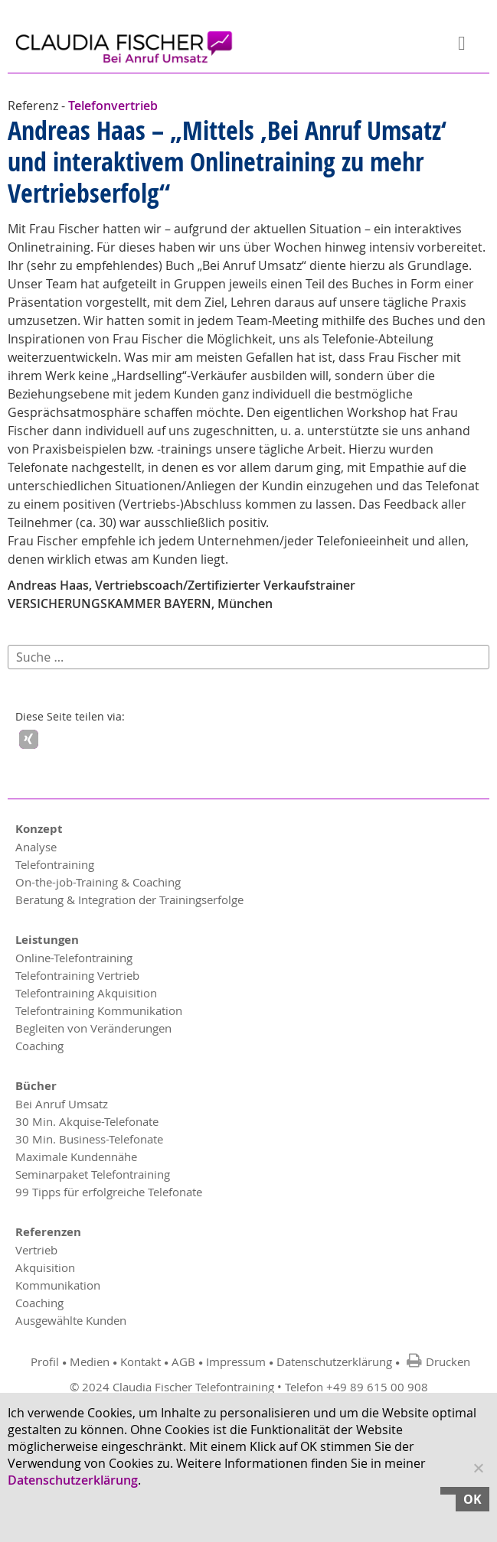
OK (472, 1499)
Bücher (36, 1086)
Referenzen (48, 1232)
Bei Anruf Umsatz (61, 1103)
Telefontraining (54, 864)
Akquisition (45, 1267)
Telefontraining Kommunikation (98, 1010)
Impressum (236, 1361)
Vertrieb (36, 1249)
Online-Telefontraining (73, 957)
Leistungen (47, 940)
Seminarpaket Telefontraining (92, 1174)
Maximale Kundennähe (76, 1156)
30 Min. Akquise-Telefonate (87, 1121)
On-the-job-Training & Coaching (98, 882)
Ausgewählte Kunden (70, 1320)
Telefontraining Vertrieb (77, 975)
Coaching (39, 1045)
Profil (45, 1361)
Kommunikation (57, 1285)
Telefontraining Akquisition (86, 992)
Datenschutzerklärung (334, 1361)
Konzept (39, 829)
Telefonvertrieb (113, 105)
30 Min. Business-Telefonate (89, 1139)
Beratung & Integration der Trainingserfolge (129, 899)
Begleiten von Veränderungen (93, 1028)
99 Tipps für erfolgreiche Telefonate (108, 1191)
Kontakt (140, 1361)
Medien (90, 1361)
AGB (183, 1361)
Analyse (36, 846)
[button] (28, 739)
